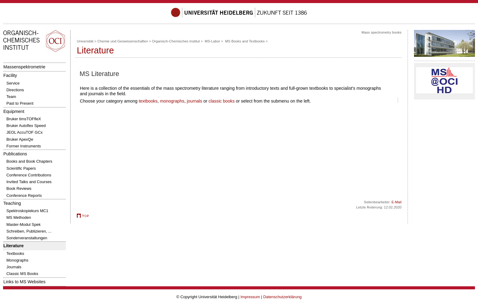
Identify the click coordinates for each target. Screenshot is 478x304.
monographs (172, 101)
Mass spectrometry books (381, 32)
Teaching (12, 203)
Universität (85, 41)
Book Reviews (18, 188)
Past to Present (20, 103)
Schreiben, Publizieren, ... (29, 231)
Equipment (13, 111)
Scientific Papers (21, 168)
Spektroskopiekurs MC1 (27, 210)
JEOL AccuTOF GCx (24, 132)
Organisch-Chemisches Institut (176, 41)
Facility (10, 75)
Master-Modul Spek (23, 224)
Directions (15, 90)
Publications (15, 153)
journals (194, 101)
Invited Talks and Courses (29, 181)
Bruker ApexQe (19, 139)
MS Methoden (18, 217)
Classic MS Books (22, 273)
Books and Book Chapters (29, 161)
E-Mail (396, 202)
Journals (13, 267)
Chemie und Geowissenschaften (123, 41)
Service (13, 83)
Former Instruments (23, 146)
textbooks (148, 101)
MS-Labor (212, 41)
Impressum (250, 297)
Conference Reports (24, 195)
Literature (13, 245)
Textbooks (15, 253)
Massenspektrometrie (24, 66)
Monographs (17, 260)
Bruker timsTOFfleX (23, 119)
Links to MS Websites (24, 281)
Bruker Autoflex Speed (26, 125)
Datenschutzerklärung (282, 297)
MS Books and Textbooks (245, 41)
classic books (222, 101)
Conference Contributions (28, 175)
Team (11, 96)
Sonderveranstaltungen (26, 238)
